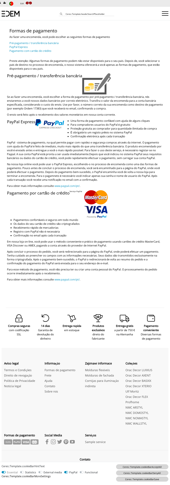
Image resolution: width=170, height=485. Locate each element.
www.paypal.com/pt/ (67, 186)
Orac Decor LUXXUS (138, 369)
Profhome (132, 401)
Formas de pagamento (60, 369)
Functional (91, 472)
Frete (48, 375)
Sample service (95, 441)
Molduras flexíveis (97, 369)
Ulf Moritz (132, 391)
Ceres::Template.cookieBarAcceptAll (142, 466)
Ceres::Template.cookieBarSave (142, 479)
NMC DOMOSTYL (137, 412)
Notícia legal (12, 385)
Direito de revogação (18, 375)
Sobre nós (51, 391)
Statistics (30, 472)
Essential (12, 472)
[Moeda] (23, 4)
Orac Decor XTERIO (138, 385)
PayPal (73, 472)
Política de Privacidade (19, 380)
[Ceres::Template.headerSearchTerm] (88, 14)
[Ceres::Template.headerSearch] (61, 14)
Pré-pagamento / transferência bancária (34, 43)
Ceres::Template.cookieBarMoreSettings (26, 476)
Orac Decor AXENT (138, 375)
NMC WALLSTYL (136, 423)
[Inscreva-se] (5, 3)
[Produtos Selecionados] (28, 3)
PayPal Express (18, 47)
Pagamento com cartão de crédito (30, 51)
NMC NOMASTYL (136, 417)
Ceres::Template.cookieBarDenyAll (142, 473)
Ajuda (48, 380)
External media (53, 472)
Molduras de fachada (99, 375)
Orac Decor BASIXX (138, 380)
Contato (50, 385)
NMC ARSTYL (134, 407)
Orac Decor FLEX (136, 396)
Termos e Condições (18, 369)
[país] (13, 4)
